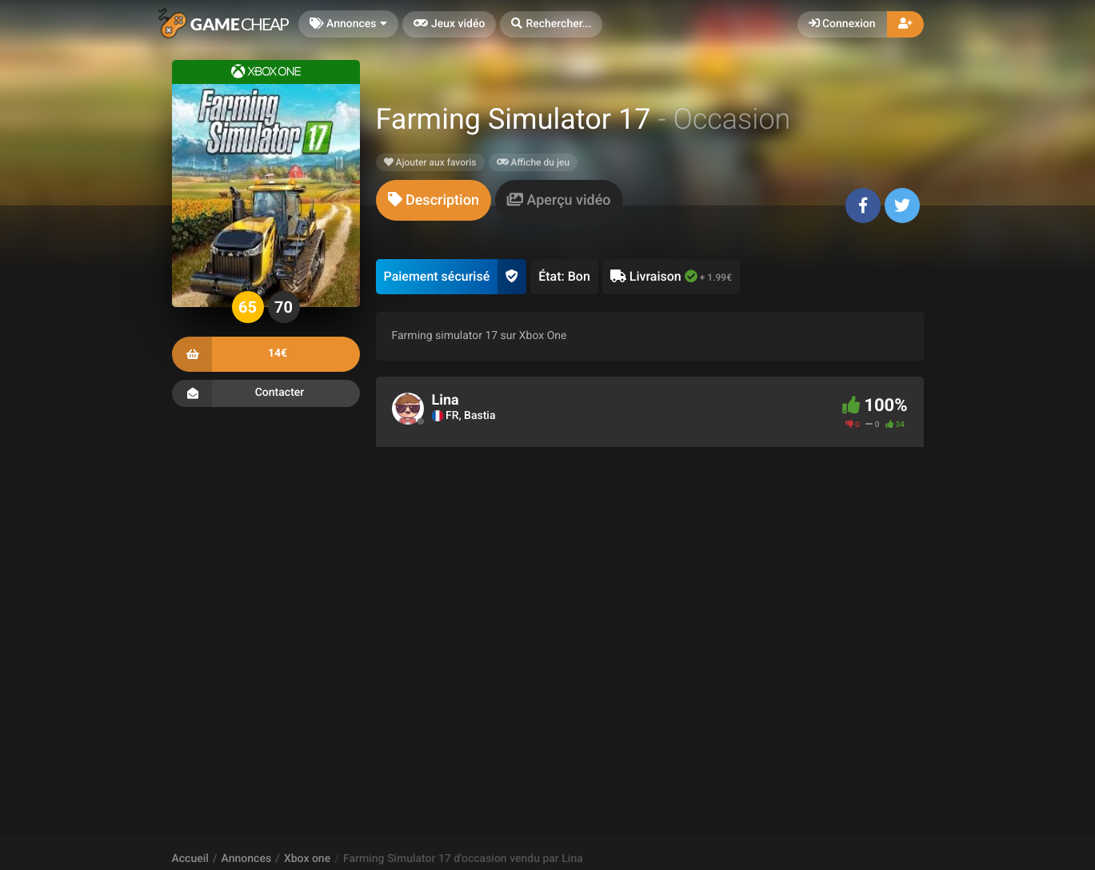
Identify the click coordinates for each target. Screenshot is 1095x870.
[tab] (433, 200)
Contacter (266, 393)
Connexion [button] (842, 24)
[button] (551, 24)
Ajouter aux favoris (430, 162)
